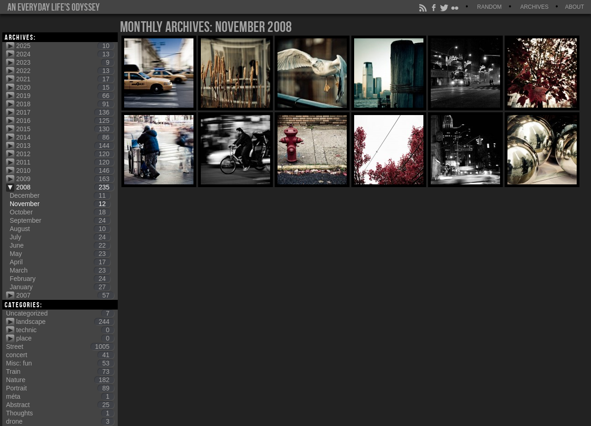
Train (60, 371)
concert (60, 355)
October (60, 212)
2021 (65, 79)
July (60, 237)
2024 (65, 54)
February (60, 278)
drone (60, 421)
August (60, 228)
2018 (65, 104)
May (60, 253)
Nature (60, 379)
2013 (65, 145)
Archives (534, 7)
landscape (65, 321)
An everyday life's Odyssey (53, 6)
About (574, 7)
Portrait (60, 388)
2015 (65, 129)
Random (489, 7)
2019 (65, 95)
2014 (65, 137)
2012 (65, 154)
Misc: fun (60, 363)
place (65, 338)
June (60, 245)
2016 (65, 120)
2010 (65, 170)
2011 (65, 162)
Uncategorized (60, 313)
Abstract (60, 404)
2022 (65, 70)
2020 (65, 87)
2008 (65, 187)
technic (65, 330)
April (60, 262)
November (60, 203)
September (60, 220)
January (60, 287)
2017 (65, 112)
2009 (65, 179)
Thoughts (60, 413)
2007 (65, 295)
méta (60, 396)
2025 (65, 45)
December (60, 195)
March (60, 270)
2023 (65, 62)
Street (60, 346)
